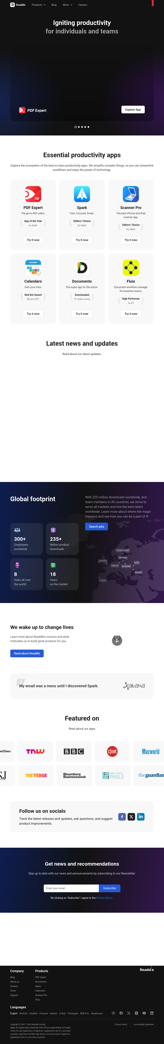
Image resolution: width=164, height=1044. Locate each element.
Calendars (40, 990)
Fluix (37, 999)
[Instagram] (136, 1013)
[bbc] (78, 804)
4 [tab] (85, 127)
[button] (117, 694)
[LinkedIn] (141, 870)
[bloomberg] (70, 828)
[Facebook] (122, 870)
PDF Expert (40, 977)
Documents (41, 981)
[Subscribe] (109, 941)
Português (73, 1013)
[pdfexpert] (82, 82)
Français (43, 1013)
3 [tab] (82, 127)
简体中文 (84, 1013)
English (13, 1013)
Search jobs (96, 579)
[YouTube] (144, 1013)
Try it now (33, 240)
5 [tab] (88, 127)
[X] (131, 870)
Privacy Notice (121, 1024)
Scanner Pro (41, 995)
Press (13, 990)
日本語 (62, 1013)
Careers (82, 4)
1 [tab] (75, 127)
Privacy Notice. (104, 950)
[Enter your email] (71, 941)
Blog (54, 4)
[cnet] (117, 804)
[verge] (31, 828)
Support (14, 995)
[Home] (17, 5)
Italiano (53, 1013)
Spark (38, 986)
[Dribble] (113, 1013)
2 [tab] (79, 127)
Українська (97, 1013)
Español (33, 1013)
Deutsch (23, 1013)
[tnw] (40, 804)
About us (14, 981)
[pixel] (108, 828)
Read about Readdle (27, 706)
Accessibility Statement (144, 1024)
